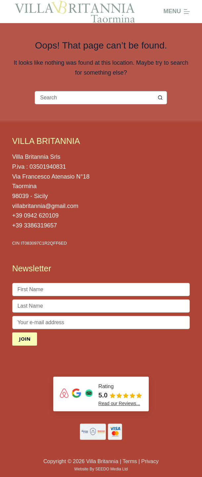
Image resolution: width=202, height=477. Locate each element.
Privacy (149, 461)
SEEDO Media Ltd (111, 469)
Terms (130, 461)
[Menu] (176, 12)
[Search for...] (94, 97)
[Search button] (160, 97)
